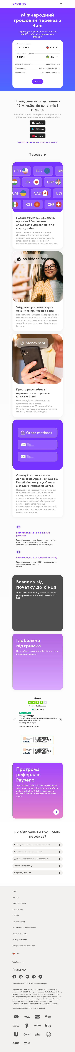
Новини (15, 897)
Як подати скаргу (19, 940)
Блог (14, 891)
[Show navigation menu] (61, 4)
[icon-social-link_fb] (14, 977)
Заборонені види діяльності (23, 946)
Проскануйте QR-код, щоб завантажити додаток (37, 142)
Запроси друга (18, 909)
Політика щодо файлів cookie (24, 927)
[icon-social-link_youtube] (27, 977)
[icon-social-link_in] (21, 977)
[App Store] (37, 122)
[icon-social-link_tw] (40, 977)
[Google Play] (37, 129)
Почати (37, 82)
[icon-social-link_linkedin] (34, 977)
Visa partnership (18, 921)
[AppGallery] (37, 135)
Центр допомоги (19, 903)
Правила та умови (19, 933)
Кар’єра (15, 915)
